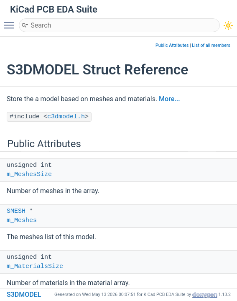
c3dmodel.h (66, 116)
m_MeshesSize (29, 174)
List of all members (211, 45)
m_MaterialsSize (35, 266)
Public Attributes (172, 45)
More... (169, 99)
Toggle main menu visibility (11, 21)
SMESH (16, 211)
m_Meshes (22, 220)
